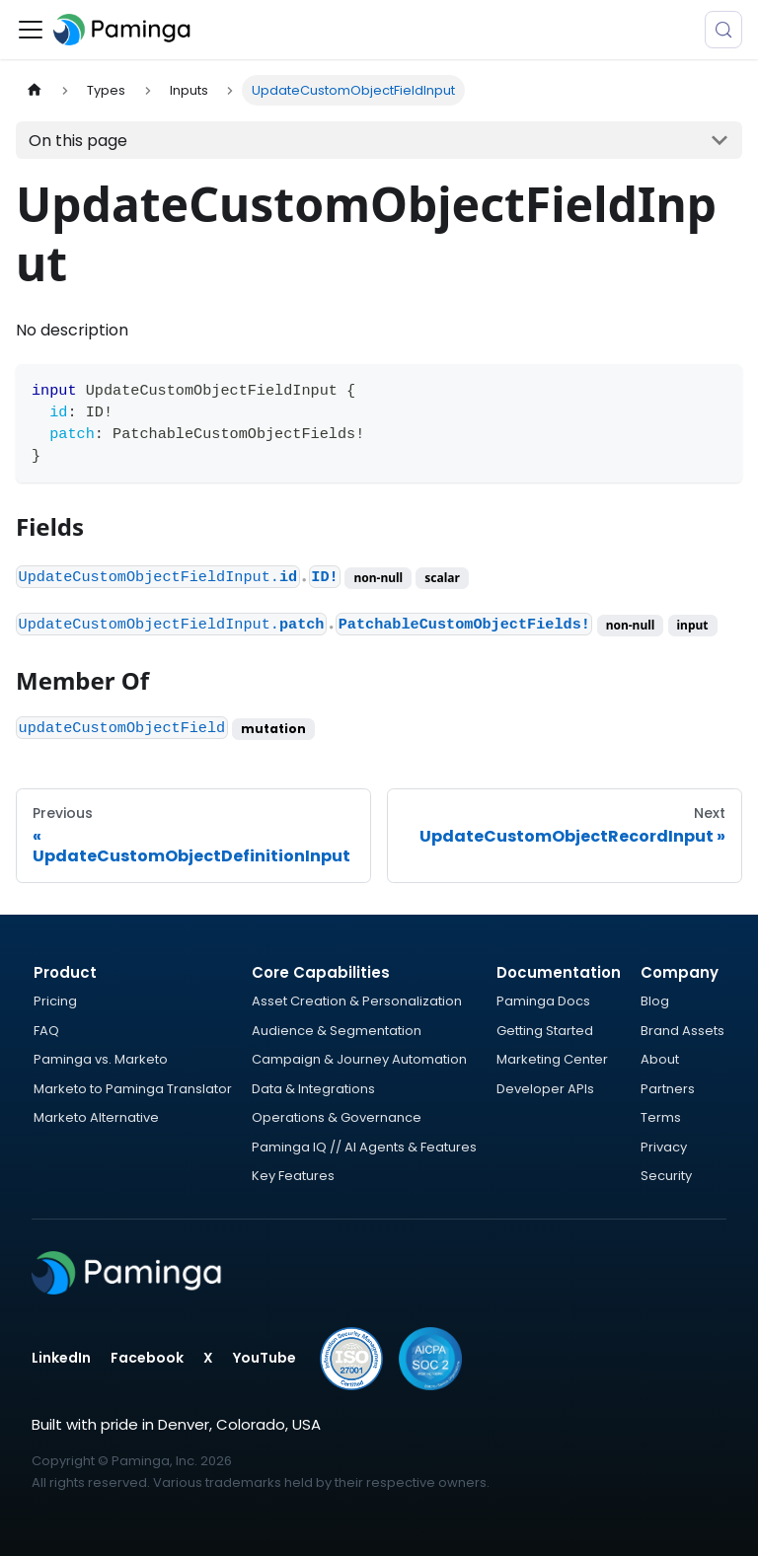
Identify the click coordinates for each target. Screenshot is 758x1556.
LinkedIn (61, 1358)
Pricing (55, 1001)
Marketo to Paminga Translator (133, 1088)
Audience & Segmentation (336, 1030)
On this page (78, 140)
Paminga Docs (543, 1001)
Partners (668, 1088)
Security (666, 1175)
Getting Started (544, 1030)
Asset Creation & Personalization (357, 1001)
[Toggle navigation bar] (30, 29)
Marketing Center (552, 1059)
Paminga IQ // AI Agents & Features (364, 1147)
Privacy (664, 1147)
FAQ (46, 1030)
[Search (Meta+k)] (723, 29)
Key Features (293, 1175)
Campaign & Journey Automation (359, 1059)
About (660, 1059)
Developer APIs (545, 1088)
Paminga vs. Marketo (101, 1059)
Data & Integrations (313, 1088)
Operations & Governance (336, 1117)
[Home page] (34, 90)
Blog (655, 1001)
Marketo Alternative (96, 1117)
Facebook (147, 1358)
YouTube (264, 1358)
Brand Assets (682, 1030)
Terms (661, 1117)
